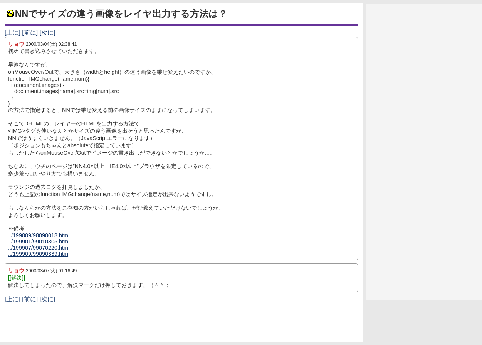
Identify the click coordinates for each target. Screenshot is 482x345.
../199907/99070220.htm (38, 248)
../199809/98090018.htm (38, 235)
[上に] (12, 32)
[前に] (30, 32)
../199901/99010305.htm (38, 241)
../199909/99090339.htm (38, 254)
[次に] (47, 32)
